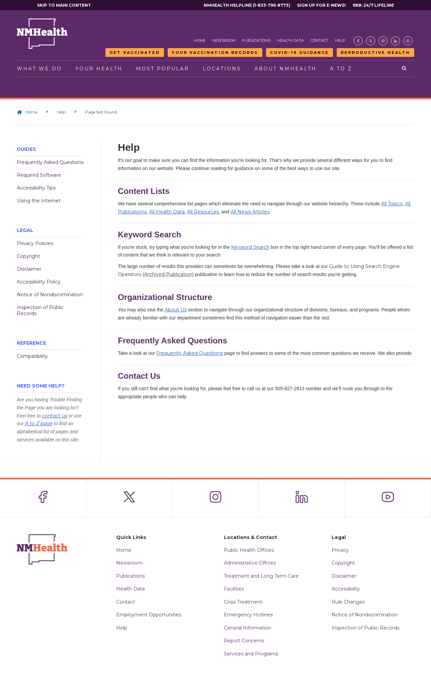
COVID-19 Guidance (299, 52)
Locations (222, 69)
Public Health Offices (249, 550)
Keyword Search (250, 247)
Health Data (290, 40)
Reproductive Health (375, 52)
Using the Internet (39, 201)
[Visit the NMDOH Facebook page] (358, 41)
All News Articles (250, 212)
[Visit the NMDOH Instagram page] (383, 41)
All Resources (203, 212)
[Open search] (404, 69)
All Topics (391, 204)
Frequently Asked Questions (50, 162)
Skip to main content (64, 5)
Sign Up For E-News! (321, 5)
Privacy (340, 550)
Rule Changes (348, 602)
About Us (176, 310)
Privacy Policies (35, 243)
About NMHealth (286, 69)
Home (199, 40)
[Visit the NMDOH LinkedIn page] (395, 41)
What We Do (39, 69)
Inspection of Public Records (40, 310)
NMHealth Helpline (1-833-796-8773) (247, 5)
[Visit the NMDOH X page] (370, 41)
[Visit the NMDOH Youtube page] (408, 41)
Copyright (28, 256)
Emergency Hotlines (248, 615)
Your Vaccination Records (215, 52)
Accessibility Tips (36, 188)
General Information (247, 628)
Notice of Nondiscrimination (50, 295)
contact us (54, 416)
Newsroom (223, 40)
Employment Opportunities (148, 615)
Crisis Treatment (243, 602)
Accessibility (346, 589)
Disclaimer (29, 269)
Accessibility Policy (39, 282)
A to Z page (39, 423)
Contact (319, 40)
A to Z (341, 69)
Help (340, 40)
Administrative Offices (250, 563)
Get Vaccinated (134, 52)
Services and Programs (251, 654)
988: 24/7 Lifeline (373, 5)
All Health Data (167, 212)
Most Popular (162, 69)
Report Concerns (244, 641)
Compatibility (32, 356)
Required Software (39, 175)
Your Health (99, 69)
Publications (256, 40)
